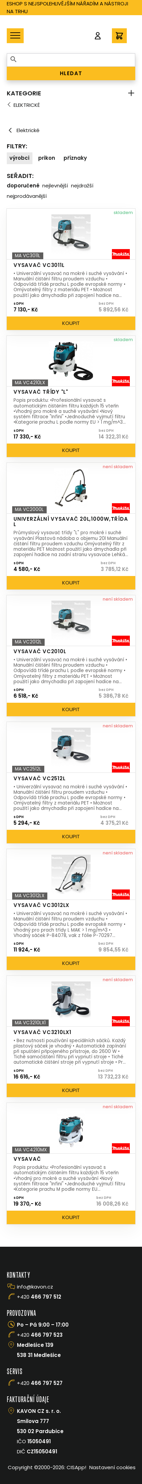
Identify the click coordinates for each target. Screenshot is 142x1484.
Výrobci (19, 157)
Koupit (71, 323)
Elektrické (27, 105)
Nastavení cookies (112, 1467)
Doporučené (23, 185)
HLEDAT (71, 73)
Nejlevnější (55, 185)
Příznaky (75, 157)
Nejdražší (82, 185)
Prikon (46, 157)
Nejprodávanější (27, 196)
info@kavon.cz (35, 1286)
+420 (39, 1296)
